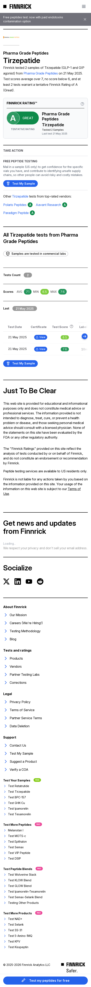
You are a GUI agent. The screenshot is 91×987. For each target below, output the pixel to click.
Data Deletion (16, 726)
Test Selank (13, 924)
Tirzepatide (20, 196)
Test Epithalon (15, 841)
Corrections (15, 682)
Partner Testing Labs (21, 674)
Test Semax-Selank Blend (22, 897)
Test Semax (13, 847)
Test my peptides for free (45, 980)
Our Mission (15, 614)
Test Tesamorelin (17, 814)
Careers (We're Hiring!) (23, 623)
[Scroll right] (84, 336)
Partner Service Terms (22, 718)
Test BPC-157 (14, 797)
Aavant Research (48, 205)
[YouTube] (29, 581)
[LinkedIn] (17, 581)
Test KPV (11, 941)
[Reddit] (40, 581)
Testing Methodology (22, 631)
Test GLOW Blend (17, 886)
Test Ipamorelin (15, 808)
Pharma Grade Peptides (41, 73)
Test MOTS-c (14, 836)
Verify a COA (15, 769)
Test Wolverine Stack (19, 874)
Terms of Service (19, 710)
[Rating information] (82, 104)
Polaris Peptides (15, 205)
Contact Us (14, 745)
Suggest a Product (20, 761)
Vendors (12, 666)
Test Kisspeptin (15, 947)
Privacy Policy (17, 701)
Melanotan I (13, 830)
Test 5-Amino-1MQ (17, 935)
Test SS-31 (12, 930)
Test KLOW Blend (17, 880)
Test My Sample (20, 183)
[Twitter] (6, 581)
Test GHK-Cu (14, 803)
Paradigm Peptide (16, 213)
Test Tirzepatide (16, 791)
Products (13, 658)
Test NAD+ (12, 919)
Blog (9, 639)
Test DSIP (12, 858)
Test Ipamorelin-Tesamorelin (24, 891)
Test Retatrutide (16, 786)
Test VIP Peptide (16, 853)
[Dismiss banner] (85, 19)
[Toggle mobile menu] (83, 6)
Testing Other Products (21, 902)
